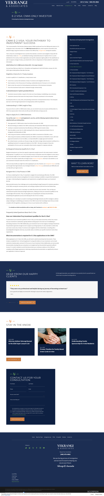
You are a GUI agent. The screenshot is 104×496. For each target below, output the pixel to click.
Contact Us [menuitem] (90, 5)
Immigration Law (47, 437)
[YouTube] (44, 448)
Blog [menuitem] (96, 5)
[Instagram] (40, 448)
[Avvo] (26, 448)
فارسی (67, 2)
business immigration (38, 158)
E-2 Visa (20, 55)
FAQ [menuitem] (75, 5)
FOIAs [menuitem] (79, 5)
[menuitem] (82, 45)
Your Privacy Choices (20, 492)
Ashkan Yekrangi (39, 165)
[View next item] (17, 302)
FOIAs (54, 437)
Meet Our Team (39, 437)
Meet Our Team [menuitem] (60, 5)
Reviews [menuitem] (84, 5)
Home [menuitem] (53, 5)
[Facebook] (36, 448)
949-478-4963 (94, 2)
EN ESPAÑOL (73, 2)
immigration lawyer (50, 163)
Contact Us (69, 437)
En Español (58, 437)
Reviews (64, 437)
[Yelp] (33, 448)
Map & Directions (15, 481)
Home (33, 437)
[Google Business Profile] (29, 448)
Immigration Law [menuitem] (68, 5)
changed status (42, 50)
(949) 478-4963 (65, 454)
